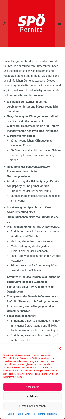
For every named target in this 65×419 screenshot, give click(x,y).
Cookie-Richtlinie (15, 414)
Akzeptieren (32, 386)
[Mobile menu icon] (59, 23)
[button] (60, 348)
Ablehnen (32, 396)
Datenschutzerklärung (35, 414)
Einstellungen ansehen (32, 405)
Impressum (52, 414)
